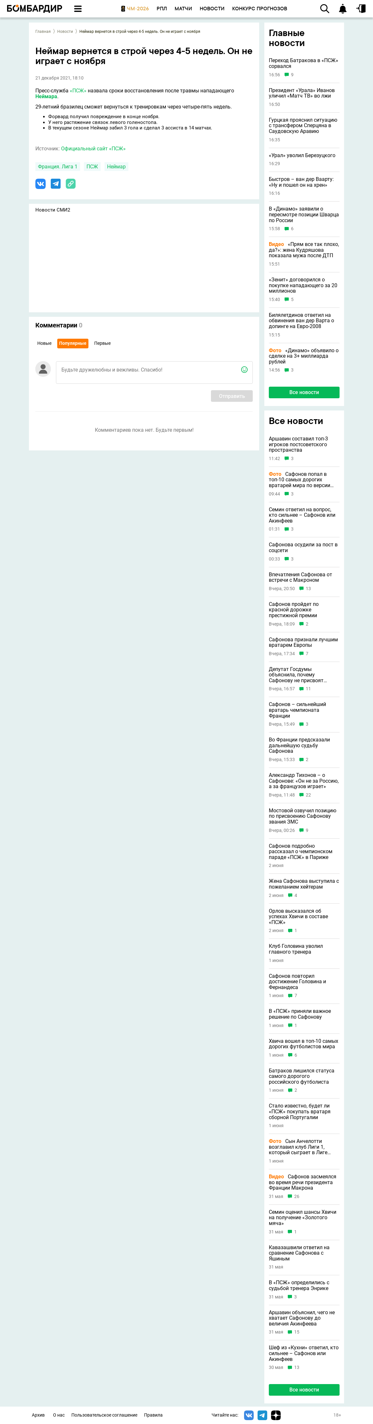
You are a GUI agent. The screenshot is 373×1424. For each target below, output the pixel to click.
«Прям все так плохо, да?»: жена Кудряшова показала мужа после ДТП (304, 250)
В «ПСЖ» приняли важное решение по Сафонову (300, 1014)
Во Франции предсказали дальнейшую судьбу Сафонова (299, 745)
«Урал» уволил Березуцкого (302, 155)
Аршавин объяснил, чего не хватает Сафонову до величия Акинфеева (302, 1318)
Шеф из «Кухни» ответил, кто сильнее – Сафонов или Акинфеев (304, 1353)
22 (308, 795)
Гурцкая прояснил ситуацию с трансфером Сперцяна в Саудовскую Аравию (303, 125)
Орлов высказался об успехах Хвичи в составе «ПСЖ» (298, 916)
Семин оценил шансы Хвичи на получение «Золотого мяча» (302, 1217)
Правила (153, 1415)
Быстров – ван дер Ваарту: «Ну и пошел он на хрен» (301, 182)
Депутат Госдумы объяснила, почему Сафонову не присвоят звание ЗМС (296, 675)
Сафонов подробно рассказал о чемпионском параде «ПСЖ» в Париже (300, 851)
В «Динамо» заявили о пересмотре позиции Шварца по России (304, 214)
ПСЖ (92, 167)
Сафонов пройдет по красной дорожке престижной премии (294, 609)
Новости (65, 31)
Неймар (116, 167)
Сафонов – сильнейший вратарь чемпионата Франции (297, 710)
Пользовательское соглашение (104, 1415)
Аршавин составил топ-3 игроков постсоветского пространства (298, 444)
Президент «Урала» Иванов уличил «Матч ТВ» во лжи (302, 93)
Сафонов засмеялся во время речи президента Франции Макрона (302, 1182)
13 (308, 588)
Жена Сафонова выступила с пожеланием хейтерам (304, 884)
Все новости (304, 392)
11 (308, 688)
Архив (38, 1415)
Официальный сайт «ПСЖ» (93, 149)
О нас (59, 1415)
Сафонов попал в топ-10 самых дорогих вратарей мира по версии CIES (299, 479)
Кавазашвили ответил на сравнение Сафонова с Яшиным (299, 1253)
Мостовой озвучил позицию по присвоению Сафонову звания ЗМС (302, 816)
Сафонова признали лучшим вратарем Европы (303, 642)
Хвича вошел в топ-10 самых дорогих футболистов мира (303, 1044)
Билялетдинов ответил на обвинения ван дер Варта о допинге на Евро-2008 (301, 320)
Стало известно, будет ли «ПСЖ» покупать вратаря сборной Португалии (300, 1111)
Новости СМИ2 (52, 210)
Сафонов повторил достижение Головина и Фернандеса (297, 981)
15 (296, 1332)
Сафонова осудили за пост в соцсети (303, 547)
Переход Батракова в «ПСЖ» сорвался (303, 63)
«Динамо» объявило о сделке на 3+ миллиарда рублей (304, 356)
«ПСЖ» (78, 91)
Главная (43, 31)
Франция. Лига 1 (57, 167)
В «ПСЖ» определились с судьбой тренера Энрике (299, 1285)
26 (296, 1196)
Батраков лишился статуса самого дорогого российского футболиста (301, 1076)
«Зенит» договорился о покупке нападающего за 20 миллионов (303, 285)
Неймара (46, 96)
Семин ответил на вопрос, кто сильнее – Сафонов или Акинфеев (302, 515)
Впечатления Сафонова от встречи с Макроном (300, 577)
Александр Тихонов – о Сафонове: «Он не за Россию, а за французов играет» (304, 780)
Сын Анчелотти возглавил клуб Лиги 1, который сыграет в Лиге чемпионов (298, 1146)
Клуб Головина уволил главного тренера (296, 949)
